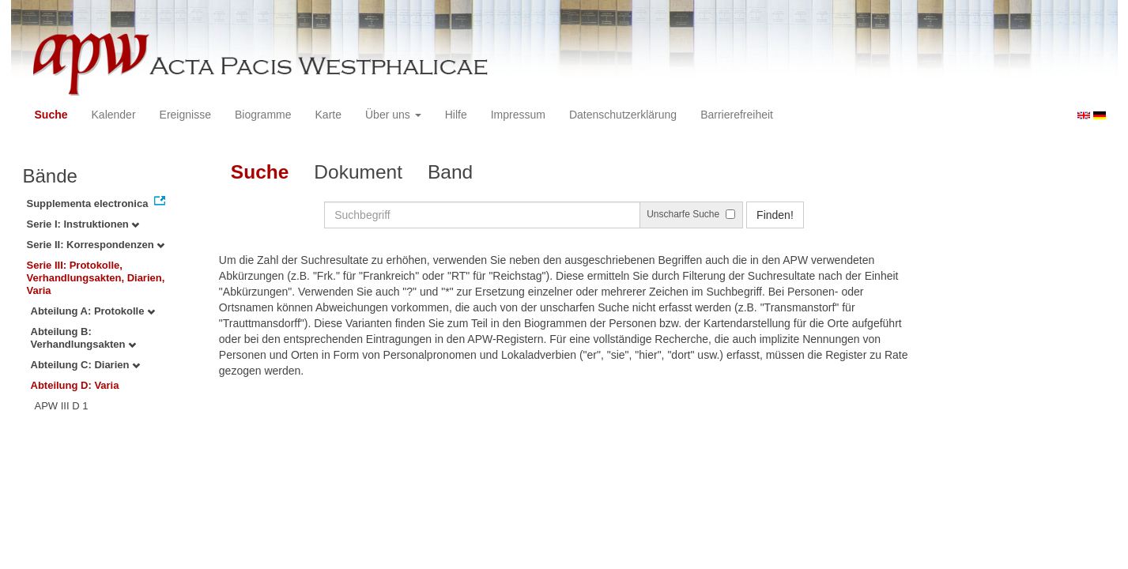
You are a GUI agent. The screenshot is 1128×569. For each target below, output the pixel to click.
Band (450, 172)
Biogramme (263, 114)
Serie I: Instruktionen (83, 224)
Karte (328, 114)
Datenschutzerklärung (623, 114)
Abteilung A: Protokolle (93, 311)
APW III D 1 (62, 406)
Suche (51, 114)
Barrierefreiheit (736, 114)
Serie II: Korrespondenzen (96, 245)
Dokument (358, 172)
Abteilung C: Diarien (86, 365)
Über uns (393, 114)
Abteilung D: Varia (75, 385)
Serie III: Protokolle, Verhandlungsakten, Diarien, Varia (96, 277)
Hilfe (456, 114)
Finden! (775, 215)
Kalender (114, 114)
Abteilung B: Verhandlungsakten (84, 338)
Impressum (518, 114)
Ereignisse (185, 114)
